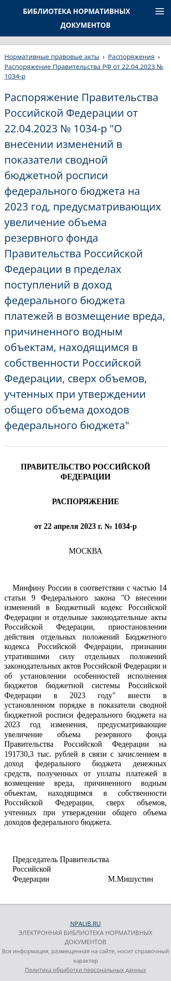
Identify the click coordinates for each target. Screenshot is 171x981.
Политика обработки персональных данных (85, 970)
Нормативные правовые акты (51, 56)
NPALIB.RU (85, 923)
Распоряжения (131, 56)
